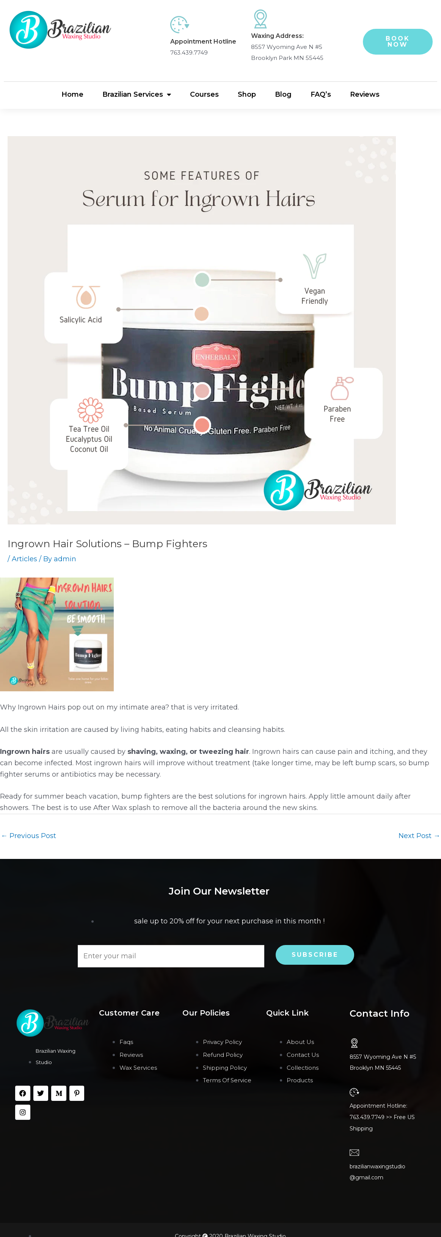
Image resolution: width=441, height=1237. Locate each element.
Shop (247, 94)
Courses (204, 94)
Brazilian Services (136, 94)
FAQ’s (321, 94)
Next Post (419, 836)
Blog (283, 94)
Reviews (365, 94)
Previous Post (28, 836)
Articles (24, 559)
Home (72, 94)
